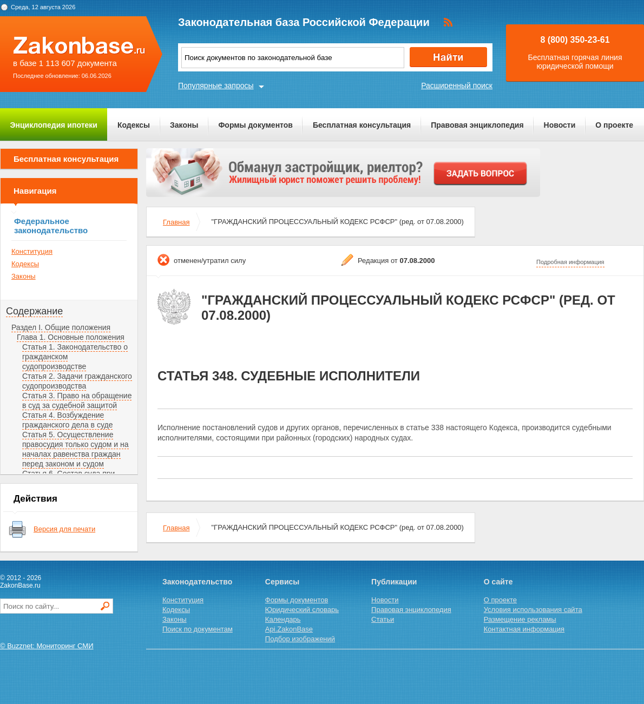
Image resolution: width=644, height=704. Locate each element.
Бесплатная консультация (362, 125)
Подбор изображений (300, 639)
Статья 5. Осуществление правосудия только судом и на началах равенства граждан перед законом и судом (75, 449)
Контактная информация (524, 629)
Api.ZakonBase (289, 629)
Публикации (394, 581)
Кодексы (133, 125)
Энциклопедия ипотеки (53, 125)
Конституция (31, 251)
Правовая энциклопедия (477, 125)
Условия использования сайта (533, 610)
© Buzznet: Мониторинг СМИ (47, 646)
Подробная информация (570, 262)
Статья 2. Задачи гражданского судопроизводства (77, 381)
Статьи (382, 619)
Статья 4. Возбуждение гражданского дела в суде (67, 420)
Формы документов (255, 125)
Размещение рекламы (520, 619)
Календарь (283, 619)
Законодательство (197, 581)
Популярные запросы (216, 85)
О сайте (498, 581)
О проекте (614, 125)
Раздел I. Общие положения (60, 327)
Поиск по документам (197, 629)
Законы (184, 125)
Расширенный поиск (456, 85)
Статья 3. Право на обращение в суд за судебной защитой (77, 400)
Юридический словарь (302, 610)
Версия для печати (64, 529)
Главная (176, 222)
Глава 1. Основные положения (70, 337)
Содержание (34, 311)
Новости (560, 125)
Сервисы (282, 581)
